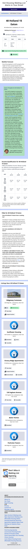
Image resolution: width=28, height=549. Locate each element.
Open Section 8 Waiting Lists (12, 515)
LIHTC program (11, 96)
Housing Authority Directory (12, 520)
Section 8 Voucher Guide (11, 533)
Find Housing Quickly (10, 530)
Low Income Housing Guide (12, 532)
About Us (7, 499)
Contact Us (7, 507)
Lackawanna (5, 13)
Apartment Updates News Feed (13, 522)
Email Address (13, 478)
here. (18, 260)
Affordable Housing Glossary (12, 541)
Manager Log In (9, 509)
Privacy (6, 506)
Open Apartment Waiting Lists (13, 517)
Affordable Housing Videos (12, 519)
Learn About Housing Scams (12, 539)
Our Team (7, 501)
